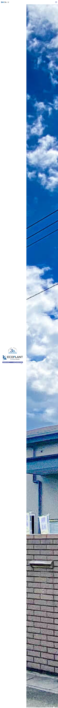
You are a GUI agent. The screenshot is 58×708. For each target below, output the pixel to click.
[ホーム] (5, 2)
